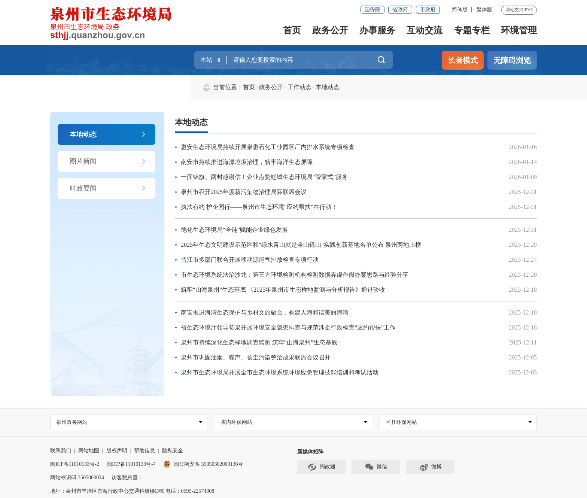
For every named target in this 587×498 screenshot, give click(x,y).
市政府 (428, 9)
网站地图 (88, 450)
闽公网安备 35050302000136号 (203, 464)
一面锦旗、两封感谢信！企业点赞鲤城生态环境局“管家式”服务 (264, 177)
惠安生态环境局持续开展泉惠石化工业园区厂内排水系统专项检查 (268, 147)
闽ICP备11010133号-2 (74, 464)
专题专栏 (472, 30)
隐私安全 (172, 450)
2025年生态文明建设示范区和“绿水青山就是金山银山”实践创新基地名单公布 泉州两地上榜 (301, 245)
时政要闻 (108, 188)
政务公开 (330, 30)
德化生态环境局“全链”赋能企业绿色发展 (234, 230)
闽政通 (321, 467)
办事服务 (377, 30)
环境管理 (519, 30)
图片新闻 (108, 161)
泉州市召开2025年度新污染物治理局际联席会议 (244, 192)
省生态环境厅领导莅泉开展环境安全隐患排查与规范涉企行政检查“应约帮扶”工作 (288, 327)
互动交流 (424, 30)
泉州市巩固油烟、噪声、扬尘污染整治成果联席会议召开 (256, 357)
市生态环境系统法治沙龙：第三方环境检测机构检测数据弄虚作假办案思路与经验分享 (294, 274)
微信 (376, 467)
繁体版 (484, 9)
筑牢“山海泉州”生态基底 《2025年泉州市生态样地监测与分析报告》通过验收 (283, 289)
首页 (292, 30)
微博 (430, 467)
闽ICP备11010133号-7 (131, 464)
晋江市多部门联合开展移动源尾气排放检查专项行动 (250, 259)
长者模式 (463, 60)
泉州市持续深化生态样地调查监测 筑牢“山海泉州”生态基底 (259, 342)
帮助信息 (144, 450)
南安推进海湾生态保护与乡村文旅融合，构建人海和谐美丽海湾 (265, 312)
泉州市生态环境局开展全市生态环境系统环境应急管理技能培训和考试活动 (279, 372)
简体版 (460, 9)
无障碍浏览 (512, 60)
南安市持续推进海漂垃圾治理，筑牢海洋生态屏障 (247, 162)
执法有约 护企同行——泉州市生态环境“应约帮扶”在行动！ (259, 207)
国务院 (372, 9)
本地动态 (108, 134)
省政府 (400, 9)
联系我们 (60, 450)
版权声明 (116, 450)
